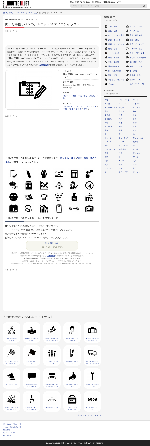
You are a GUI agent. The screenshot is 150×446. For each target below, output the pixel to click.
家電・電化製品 (136, 35)
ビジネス (80, 106)
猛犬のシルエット (11, 384)
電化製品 (108, 119)
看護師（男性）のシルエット (72, 339)
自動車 (121, 111)
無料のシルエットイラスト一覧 (89, 415)
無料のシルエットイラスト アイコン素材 (74, 443)
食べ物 (107, 104)
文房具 (78, 109)
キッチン (108, 127)
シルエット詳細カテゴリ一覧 (12, 427)
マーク (135, 100)
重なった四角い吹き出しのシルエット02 (92, 362)
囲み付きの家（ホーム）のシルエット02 (51, 385)
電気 (120, 165)
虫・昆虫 (133, 71)
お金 (120, 115)
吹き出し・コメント (116, 80)
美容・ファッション (116, 44)
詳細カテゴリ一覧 (137, 84)
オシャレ (108, 138)
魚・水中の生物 (114, 71)
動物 (120, 127)
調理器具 (122, 149)
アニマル (136, 153)
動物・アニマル (136, 66)
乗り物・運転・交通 (138, 58)
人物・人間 (112, 26)
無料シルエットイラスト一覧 (12, 424)
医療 (134, 119)
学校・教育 (82, 96)
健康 (120, 123)
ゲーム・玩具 (113, 53)
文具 (71, 109)
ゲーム (135, 157)
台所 (134, 123)
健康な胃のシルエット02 (72, 385)
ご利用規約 (43, 65)
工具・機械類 (113, 62)
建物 (134, 127)
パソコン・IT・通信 (116, 35)
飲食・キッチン (114, 40)
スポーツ (136, 104)
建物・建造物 (113, 58)
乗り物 (121, 107)
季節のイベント (114, 66)
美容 (106, 157)
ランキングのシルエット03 (11, 339)
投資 (120, 153)
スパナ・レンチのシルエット (92, 385)
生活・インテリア (137, 44)
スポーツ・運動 (136, 49)
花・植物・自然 (136, 62)
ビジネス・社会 (31, 13)
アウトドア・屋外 (137, 53)
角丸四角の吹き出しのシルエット (31, 385)
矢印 (106, 123)
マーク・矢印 (135, 31)
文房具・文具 (135, 75)
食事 (120, 130)
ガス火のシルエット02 (92, 408)
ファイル (108, 142)
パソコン (122, 104)
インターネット (111, 107)
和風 (134, 111)
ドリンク (136, 172)
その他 (111, 84)
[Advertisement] (52, 38)
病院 (106, 161)
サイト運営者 (7, 435)
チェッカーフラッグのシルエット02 (11, 362)
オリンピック (124, 146)
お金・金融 (112, 31)
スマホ (121, 142)
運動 (106, 146)
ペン (88, 106)
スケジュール (68, 106)
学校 (134, 134)
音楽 (106, 111)
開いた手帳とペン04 (52, 243)
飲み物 (135, 142)
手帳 (65, 109)
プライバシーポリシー (10, 433)
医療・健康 (134, 40)
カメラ (121, 161)
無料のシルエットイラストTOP (13, 13)
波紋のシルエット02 (51, 407)
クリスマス (109, 168)
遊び (120, 134)
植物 (134, 130)
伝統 (120, 168)
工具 (106, 165)
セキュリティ (110, 149)
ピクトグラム (124, 100)
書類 (85, 109)
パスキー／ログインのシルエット (72, 408)
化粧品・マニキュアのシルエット (31, 408)
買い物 (135, 149)
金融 (134, 115)
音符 (134, 165)
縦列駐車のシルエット (72, 362)
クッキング (123, 138)
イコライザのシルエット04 (52, 362)
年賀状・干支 (135, 80)
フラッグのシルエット (31, 362)
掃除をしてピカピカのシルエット (11, 408)
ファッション (138, 138)
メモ (94, 106)
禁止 (134, 168)
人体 (134, 161)
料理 (120, 119)
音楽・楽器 (112, 49)
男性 (106, 153)
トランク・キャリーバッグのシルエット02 (92, 340)
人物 (106, 100)
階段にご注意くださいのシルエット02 (52, 339)
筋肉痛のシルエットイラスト (31, 339)
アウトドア (123, 172)
